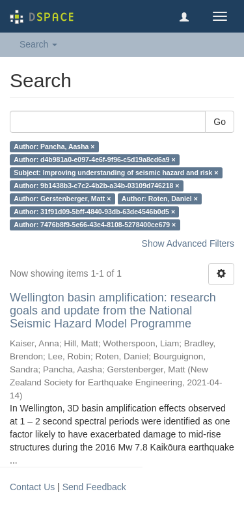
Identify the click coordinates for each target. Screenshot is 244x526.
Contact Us (32, 487)
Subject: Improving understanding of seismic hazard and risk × (116, 172)
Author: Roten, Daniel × (160, 198)
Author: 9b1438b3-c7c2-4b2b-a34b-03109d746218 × (96, 185)
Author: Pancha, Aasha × (54, 146)
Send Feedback (94, 487)
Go (219, 122)
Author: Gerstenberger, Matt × (62, 198)
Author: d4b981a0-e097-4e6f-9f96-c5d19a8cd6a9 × (94, 159)
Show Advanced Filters (188, 243)
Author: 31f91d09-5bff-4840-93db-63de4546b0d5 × (94, 211)
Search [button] (38, 44)
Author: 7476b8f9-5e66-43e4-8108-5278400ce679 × (95, 224)
